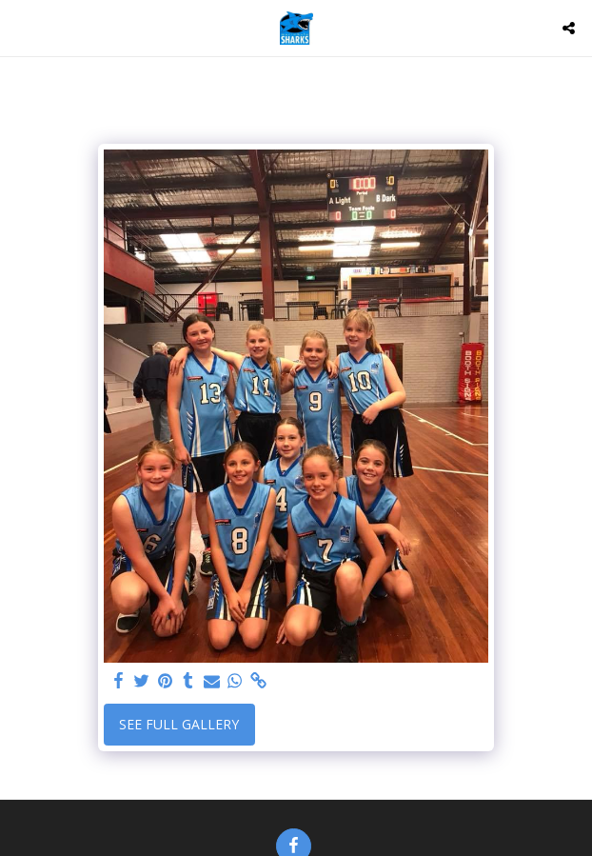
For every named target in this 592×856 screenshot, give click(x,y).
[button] (21, 27)
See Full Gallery (179, 724)
